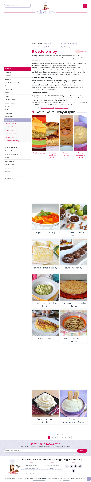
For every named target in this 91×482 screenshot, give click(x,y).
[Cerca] (15, 6)
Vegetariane (9, 175)
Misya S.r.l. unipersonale (39, 480)
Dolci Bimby (9, 130)
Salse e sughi (9, 161)
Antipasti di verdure (31, 465)
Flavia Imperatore (43, 478)
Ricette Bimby (9, 120)
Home (6, 40)
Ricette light (9, 151)
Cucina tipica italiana (12, 82)
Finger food (8, 89)
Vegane (7, 171)
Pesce (7, 106)
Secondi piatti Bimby (12, 141)
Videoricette (9, 178)
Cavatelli (52, 468)
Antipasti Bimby (11, 123)
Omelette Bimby (45, 338)
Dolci (6, 86)
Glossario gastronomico (52, 465)
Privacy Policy (66, 480)
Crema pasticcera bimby (80, 155)
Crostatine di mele (31, 473)
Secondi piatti (9, 164)
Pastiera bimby (39, 153)
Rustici (7, 158)
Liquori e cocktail (10, 99)
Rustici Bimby (10, 137)
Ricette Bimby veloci (61, 108)
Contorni (8, 79)
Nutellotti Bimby (73, 267)
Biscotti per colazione (31, 468)
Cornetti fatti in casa (32, 471)
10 (65, 437)
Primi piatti (8, 113)
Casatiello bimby (66, 154)
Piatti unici (8, 110)
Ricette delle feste (11, 147)
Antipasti (8, 72)
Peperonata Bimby (45, 232)
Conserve (8, 75)
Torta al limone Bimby (45, 267)
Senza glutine (9, 168)
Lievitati (7, 96)
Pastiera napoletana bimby (52, 155)
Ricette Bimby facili (47, 108)
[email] (41, 451)
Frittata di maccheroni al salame (52, 471)
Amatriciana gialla (52, 473)
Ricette (11, 40)
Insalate (7, 93)
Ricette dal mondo (11, 144)
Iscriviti (82, 451)
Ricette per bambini (11, 154)
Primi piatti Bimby (11, 134)
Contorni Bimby (11, 127)
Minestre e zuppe (10, 103)
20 (69, 437)
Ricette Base (9, 116)
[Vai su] (89, 479)
